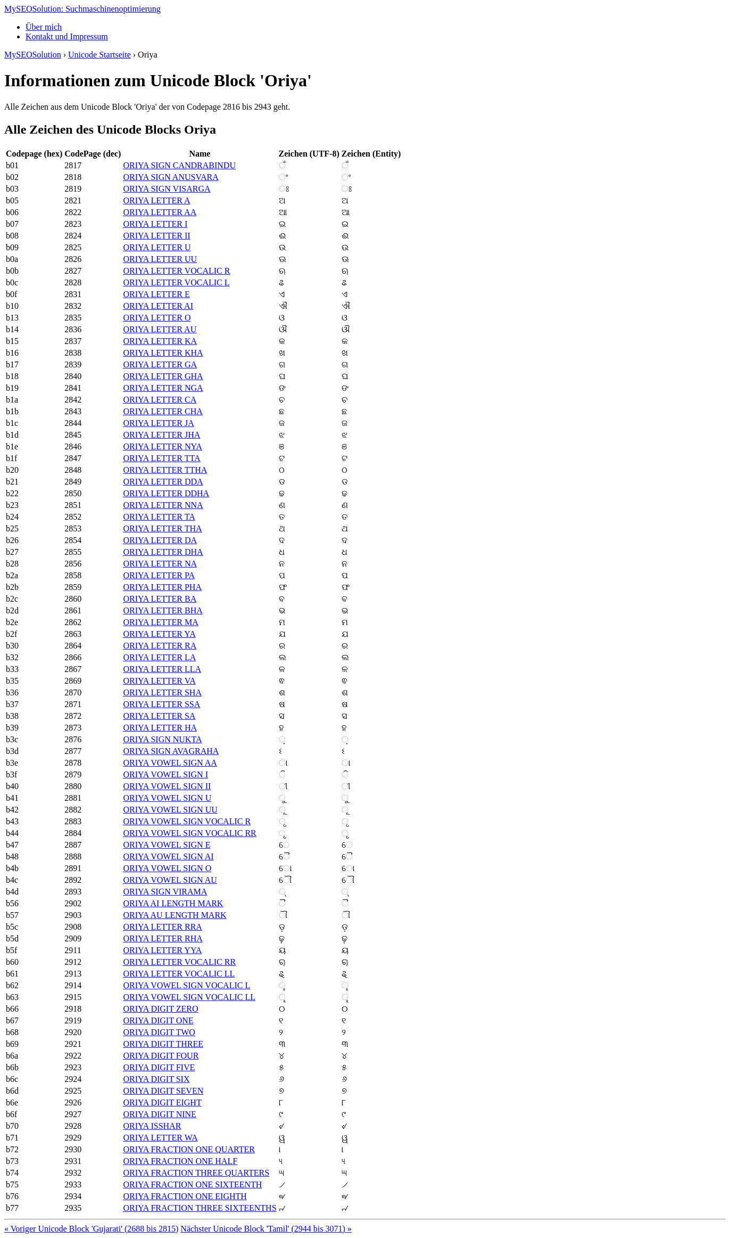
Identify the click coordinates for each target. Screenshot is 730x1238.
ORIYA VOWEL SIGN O (167, 868)
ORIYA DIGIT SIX (156, 1079)
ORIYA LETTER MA (160, 622)
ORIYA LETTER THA (162, 528)
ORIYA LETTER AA (159, 212)
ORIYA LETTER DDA (163, 481)
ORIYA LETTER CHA (162, 411)
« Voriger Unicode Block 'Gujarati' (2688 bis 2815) (91, 1228)
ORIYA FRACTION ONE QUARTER (189, 1149)
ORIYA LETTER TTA (161, 458)
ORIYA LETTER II (156, 235)
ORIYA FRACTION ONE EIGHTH (184, 1196)
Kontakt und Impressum (67, 36)
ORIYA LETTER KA (160, 341)
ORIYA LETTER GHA (163, 376)
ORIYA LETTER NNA (163, 505)
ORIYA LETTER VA (159, 680)
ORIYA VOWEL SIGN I (165, 774)
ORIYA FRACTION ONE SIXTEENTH (192, 1184)
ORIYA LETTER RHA (162, 938)
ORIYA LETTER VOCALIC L (176, 282)
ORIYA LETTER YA (159, 633)
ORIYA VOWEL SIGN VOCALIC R (187, 821)
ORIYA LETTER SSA (161, 704)
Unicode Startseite (99, 54)
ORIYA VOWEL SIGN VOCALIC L (186, 985)
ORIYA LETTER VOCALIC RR (179, 961)
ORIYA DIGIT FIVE (159, 1067)
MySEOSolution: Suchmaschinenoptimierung (82, 8)
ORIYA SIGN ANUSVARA (170, 177)
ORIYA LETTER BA (159, 598)
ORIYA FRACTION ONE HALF (180, 1161)
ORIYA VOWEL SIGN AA (170, 762)
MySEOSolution (32, 54)
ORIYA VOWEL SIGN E (166, 844)
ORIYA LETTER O (156, 317)
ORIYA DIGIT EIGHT (162, 1102)
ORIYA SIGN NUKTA (162, 739)
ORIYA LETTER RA (159, 645)
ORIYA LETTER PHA (162, 587)
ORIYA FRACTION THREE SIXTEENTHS (199, 1207)
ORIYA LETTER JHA (161, 434)
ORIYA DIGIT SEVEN (163, 1090)
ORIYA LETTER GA (160, 364)
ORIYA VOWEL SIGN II (167, 786)
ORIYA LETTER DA (160, 540)
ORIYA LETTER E (156, 294)
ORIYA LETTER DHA (163, 551)
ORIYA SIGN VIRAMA (165, 891)
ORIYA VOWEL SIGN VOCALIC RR (189, 833)
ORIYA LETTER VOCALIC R (176, 270)
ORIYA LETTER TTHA (165, 469)
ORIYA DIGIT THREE (163, 1043)
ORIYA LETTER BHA (162, 610)
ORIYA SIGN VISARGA (166, 188)
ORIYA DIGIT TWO (159, 1032)
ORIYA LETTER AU (159, 329)
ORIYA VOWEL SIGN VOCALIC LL (189, 997)
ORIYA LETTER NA (160, 563)
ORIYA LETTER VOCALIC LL (179, 973)
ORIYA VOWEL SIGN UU (170, 809)
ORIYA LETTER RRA (162, 926)
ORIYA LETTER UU (160, 259)
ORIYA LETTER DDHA (166, 493)
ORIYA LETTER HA (160, 727)
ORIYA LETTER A (156, 200)
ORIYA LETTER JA (158, 423)
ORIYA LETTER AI (158, 305)
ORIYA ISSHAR (152, 1125)
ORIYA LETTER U (156, 247)
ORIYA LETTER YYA (162, 950)
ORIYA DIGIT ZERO (160, 1008)
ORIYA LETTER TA (159, 516)
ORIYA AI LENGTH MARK (173, 903)
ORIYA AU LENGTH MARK (174, 915)
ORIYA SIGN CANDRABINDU (179, 165)
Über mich (44, 26)
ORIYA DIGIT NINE (159, 1114)
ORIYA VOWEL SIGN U (167, 797)
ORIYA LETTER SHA (162, 692)
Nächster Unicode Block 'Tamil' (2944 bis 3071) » (265, 1228)
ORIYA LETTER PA (159, 575)
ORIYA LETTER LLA (162, 669)
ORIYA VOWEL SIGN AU (170, 879)
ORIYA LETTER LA (159, 657)
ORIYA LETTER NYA (162, 446)
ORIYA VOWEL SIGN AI (168, 856)
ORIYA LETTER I (155, 223)
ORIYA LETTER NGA (163, 387)
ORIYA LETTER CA (159, 399)
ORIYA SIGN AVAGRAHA (171, 751)
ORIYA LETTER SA (159, 715)
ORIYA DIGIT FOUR (160, 1055)
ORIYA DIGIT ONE (158, 1020)
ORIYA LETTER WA (160, 1137)
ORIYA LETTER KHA (163, 352)
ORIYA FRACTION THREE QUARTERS (196, 1172)
